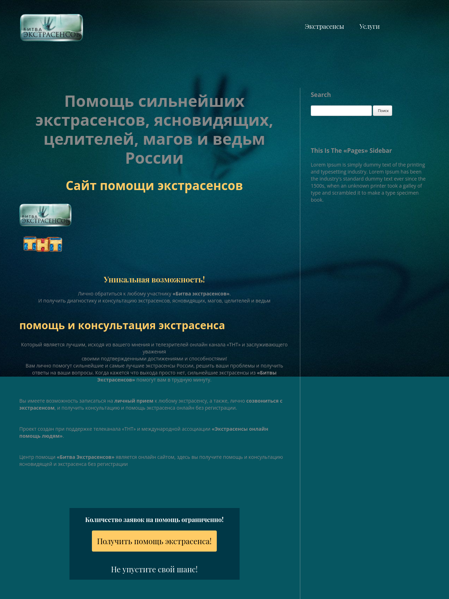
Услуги (370, 26)
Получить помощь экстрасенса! (154, 541)
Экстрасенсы (324, 26)
